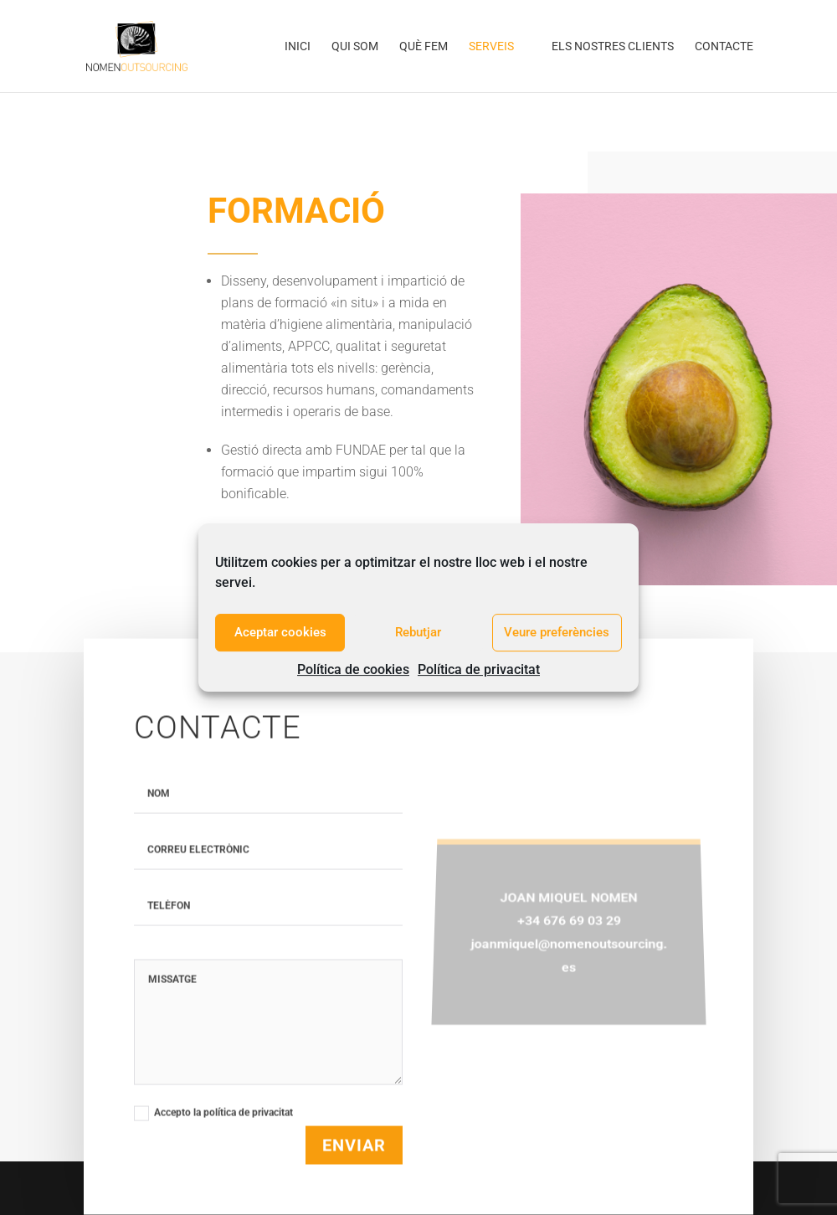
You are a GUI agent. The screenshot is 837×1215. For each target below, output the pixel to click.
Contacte (724, 46)
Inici (298, 46)
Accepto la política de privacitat (221, 1148)
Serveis (491, 46)
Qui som (354, 46)
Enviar (354, 1181)
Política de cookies (353, 669)
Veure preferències (556, 632)
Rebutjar (418, 632)
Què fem (423, 46)
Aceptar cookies (280, 632)
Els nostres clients (613, 46)
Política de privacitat (479, 669)
